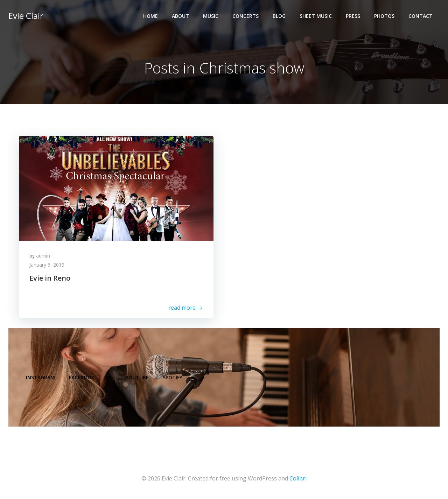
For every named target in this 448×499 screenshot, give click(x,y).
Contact (420, 16)
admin (43, 255)
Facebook (81, 377)
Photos (384, 16)
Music (210, 16)
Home (150, 16)
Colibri (298, 478)
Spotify (172, 377)
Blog (279, 16)
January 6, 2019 (46, 264)
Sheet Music (316, 16)
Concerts (245, 16)
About (180, 16)
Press (353, 16)
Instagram (40, 377)
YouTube (137, 377)
